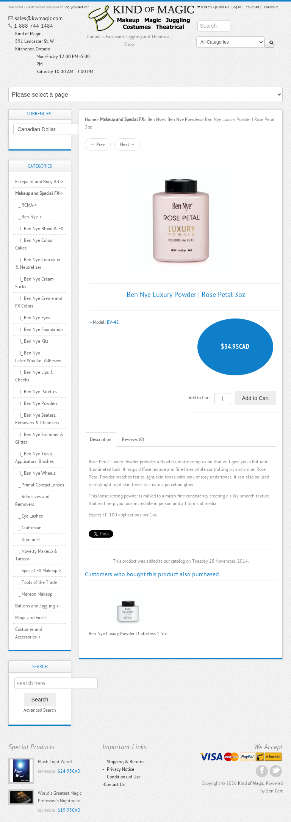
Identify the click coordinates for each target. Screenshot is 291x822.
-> (39, 193)
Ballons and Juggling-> (37, 606)
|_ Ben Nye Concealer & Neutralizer (38, 263)
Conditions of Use (121, 777)
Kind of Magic (251, 783)
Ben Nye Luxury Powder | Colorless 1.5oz (128, 633)
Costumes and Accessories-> (28, 633)
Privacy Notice (118, 769)
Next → (127, 144)
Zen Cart (274, 791)
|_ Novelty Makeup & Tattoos (36, 555)
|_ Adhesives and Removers (32, 500)
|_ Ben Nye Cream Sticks (34, 282)
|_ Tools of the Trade (36, 582)
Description (100, 439)
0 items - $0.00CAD (212, 7)
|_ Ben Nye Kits (31, 341)
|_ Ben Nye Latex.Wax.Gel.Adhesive (38, 356)
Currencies (39, 113)
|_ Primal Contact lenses (39, 485)
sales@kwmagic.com (39, 18)
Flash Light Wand (55, 761)
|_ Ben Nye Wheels (35, 473)
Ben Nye (155, 119)
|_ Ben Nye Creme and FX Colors (38, 302)
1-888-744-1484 (33, 26)
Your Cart (252, 7)
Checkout (271, 7)
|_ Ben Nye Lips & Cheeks (34, 376)
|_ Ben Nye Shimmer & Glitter (39, 438)
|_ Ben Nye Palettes (36, 391)
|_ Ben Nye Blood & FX (39, 228)
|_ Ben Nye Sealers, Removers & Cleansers (37, 419)
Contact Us (114, 784)
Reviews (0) (133, 439)
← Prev (98, 144)
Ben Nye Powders (184, 119)
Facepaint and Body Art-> (39, 181)
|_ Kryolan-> (28, 539)
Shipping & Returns (123, 761)
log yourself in (75, 7)
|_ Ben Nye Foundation (39, 329)
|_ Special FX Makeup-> (38, 570)
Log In (236, 7)
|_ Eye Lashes (29, 516)
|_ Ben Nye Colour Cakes (34, 244)
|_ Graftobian (28, 527)
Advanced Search (39, 710)
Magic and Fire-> (31, 617)
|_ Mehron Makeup (33, 594)
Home (90, 119)
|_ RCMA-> (26, 205)
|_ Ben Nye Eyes (32, 317)
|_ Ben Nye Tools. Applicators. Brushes (34, 457)
